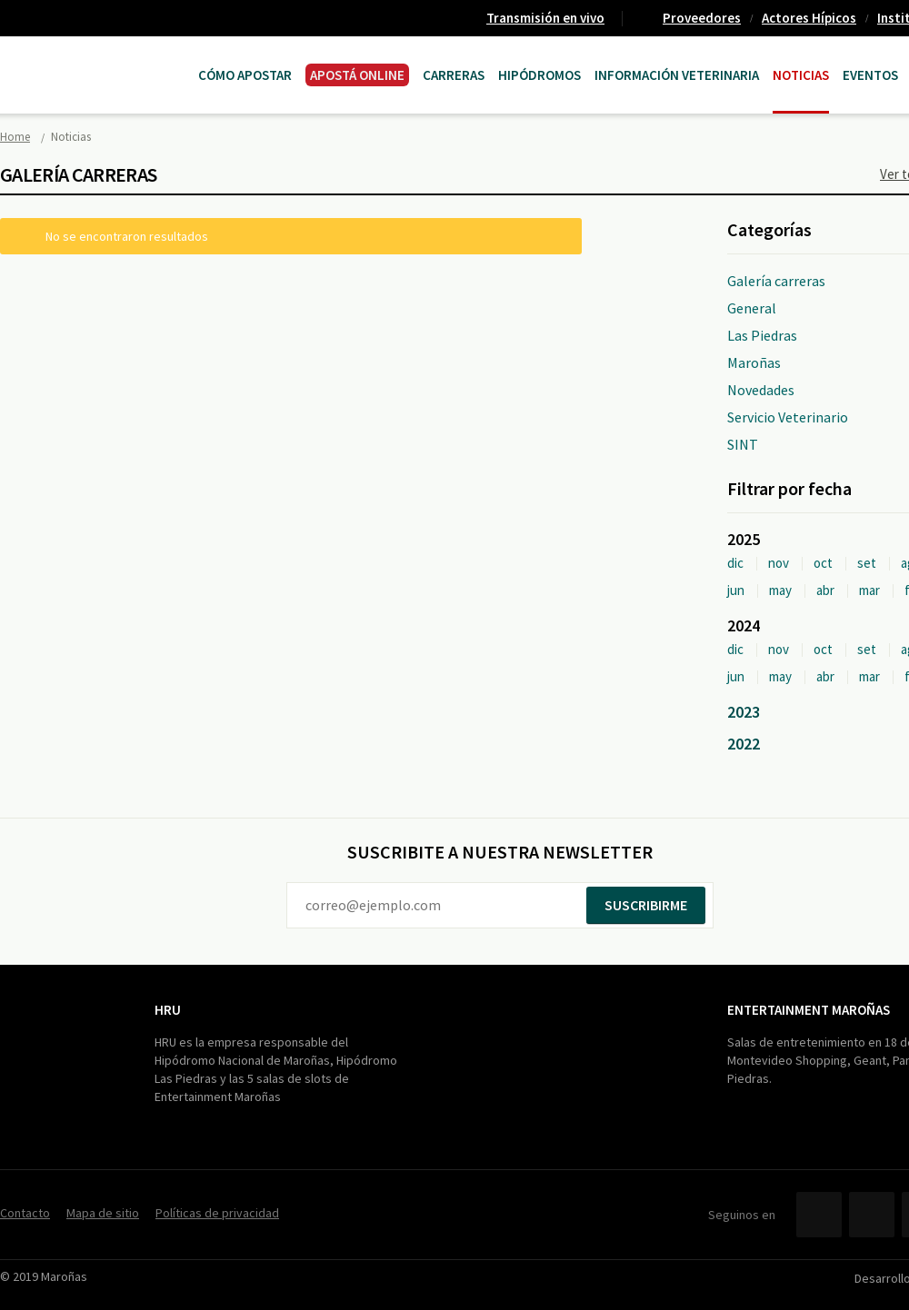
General (751, 308)
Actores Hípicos (809, 17)
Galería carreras (776, 281)
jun (735, 590)
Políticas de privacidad (217, 1213)
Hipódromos (539, 75)
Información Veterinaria (676, 75)
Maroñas (754, 362)
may (780, 590)
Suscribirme (645, 905)
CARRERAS (453, 75)
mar (869, 590)
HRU (168, 1009)
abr (825, 590)
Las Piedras (762, 335)
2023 (743, 711)
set (866, 562)
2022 (743, 743)
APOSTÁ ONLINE (357, 75)
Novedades (760, 390)
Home (15, 137)
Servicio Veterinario (787, 417)
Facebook (819, 1214)
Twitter (871, 1214)
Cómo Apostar (245, 75)
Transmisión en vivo (545, 17)
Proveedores (702, 17)
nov (778, 562)
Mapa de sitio (102, 1213)
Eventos (870, 75)
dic (735, 562)
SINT (742, 444)
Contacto (25, 1213)
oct (823, 562)
